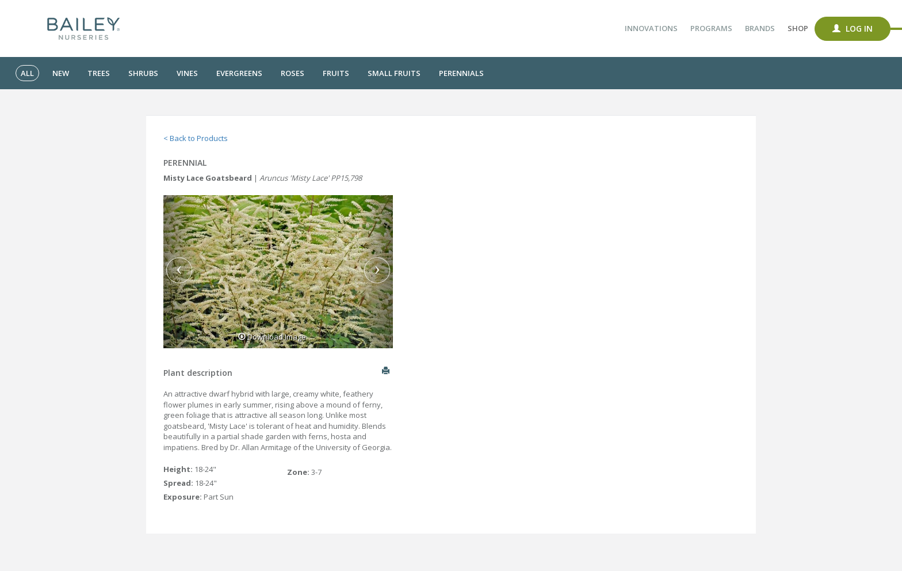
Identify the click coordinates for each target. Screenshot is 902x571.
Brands (760, 28)
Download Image (272, 337)
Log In (852, 28)
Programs (711, 28)
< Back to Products (195, 138)
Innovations (651, 28)
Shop (798, 28)
